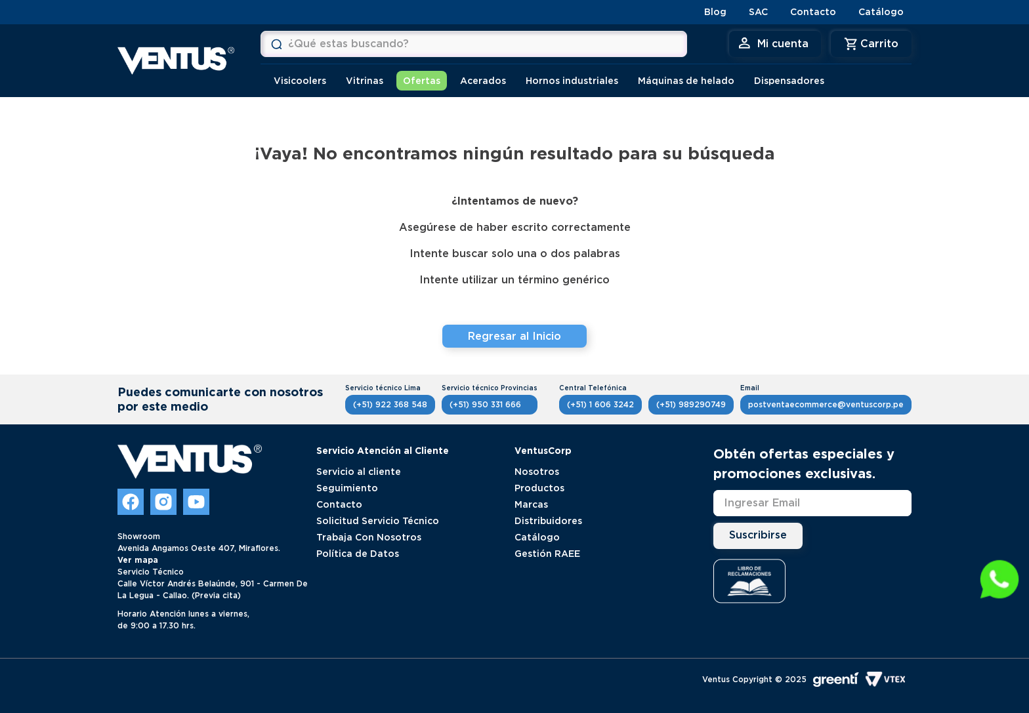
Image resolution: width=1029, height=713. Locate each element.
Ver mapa (137, 560)
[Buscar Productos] (276, 44)
